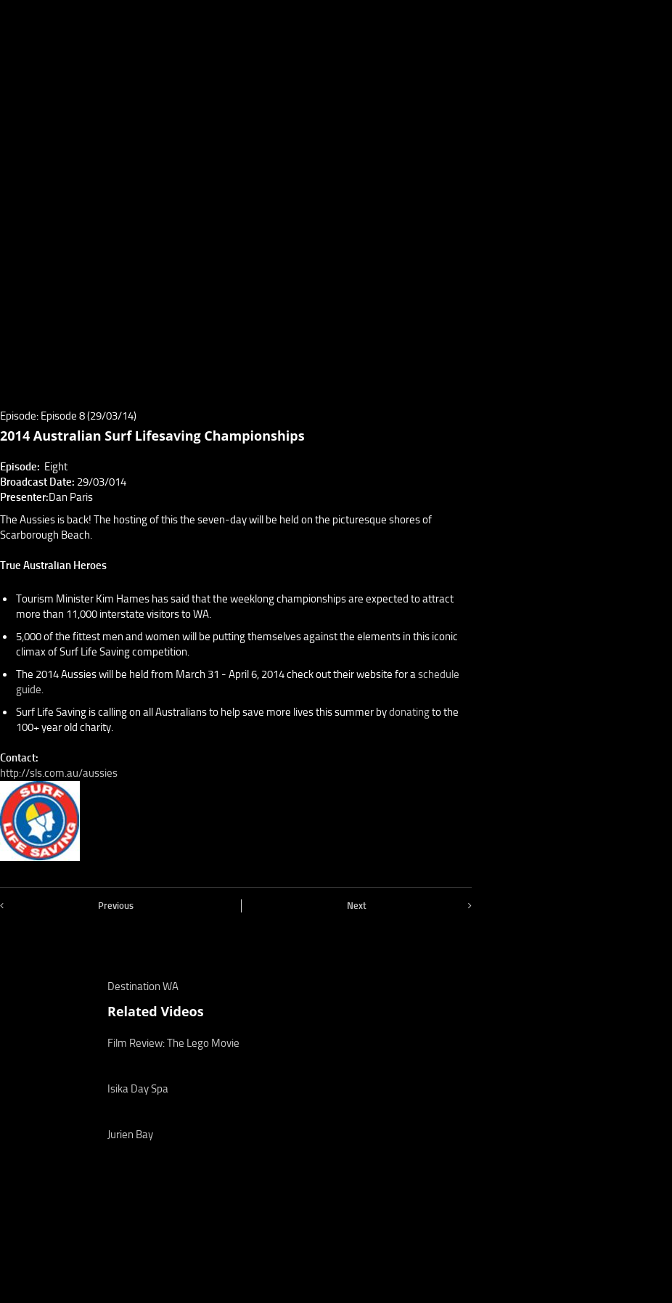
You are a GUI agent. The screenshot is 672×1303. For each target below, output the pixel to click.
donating (409, 712)
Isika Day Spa (137, 1088)
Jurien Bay (130, 1134)
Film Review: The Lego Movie (173, 1043)
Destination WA (143, 986)
